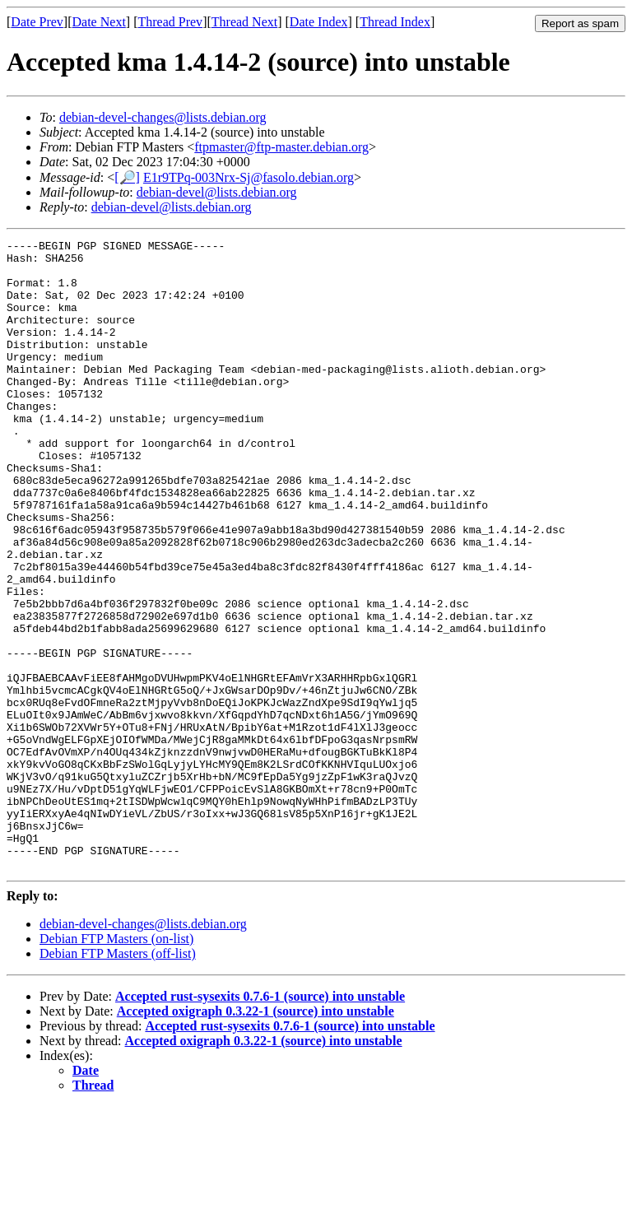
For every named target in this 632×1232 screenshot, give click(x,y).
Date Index (319, 22)
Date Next (99, 22)
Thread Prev (169, 22)
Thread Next (244, 22)
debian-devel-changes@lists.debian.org (163, 117)
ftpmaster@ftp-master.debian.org (281, 147)
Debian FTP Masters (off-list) (118, 1079)
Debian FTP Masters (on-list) (116, 1065)
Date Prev (37, 22)
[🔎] (127, 177)
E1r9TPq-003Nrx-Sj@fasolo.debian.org (248, 177)
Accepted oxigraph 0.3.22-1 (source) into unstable (255, 1137)
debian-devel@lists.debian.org (217, 192)
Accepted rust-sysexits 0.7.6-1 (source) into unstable (260, 1122)
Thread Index (395, 22)
